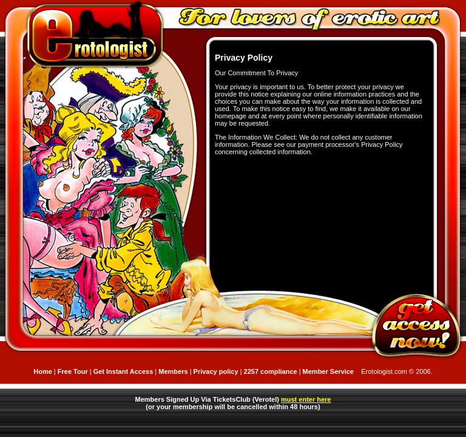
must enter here (306, 399)
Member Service (328, 371)
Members (172, 371)
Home (42, 371)
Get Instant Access (123, 371)
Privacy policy (216, 371)
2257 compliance (271, 371)
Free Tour (73, 371)
